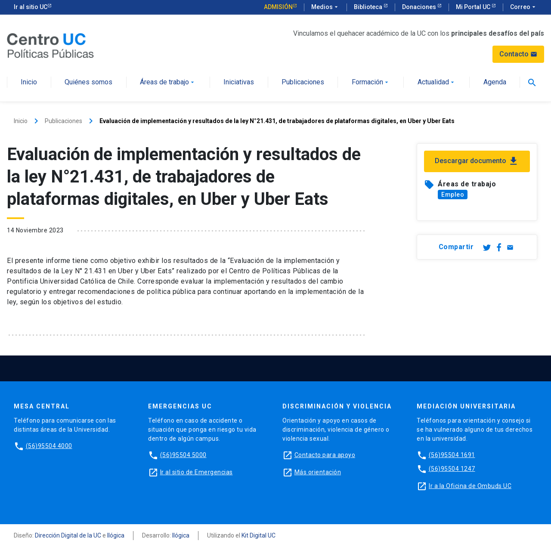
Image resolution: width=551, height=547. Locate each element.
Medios (325, 7)
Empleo (452, 194)
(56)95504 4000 (49, 445)
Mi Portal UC (474, 6)
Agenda (494, 82)
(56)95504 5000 (183, 454)
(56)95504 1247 (452, 469)
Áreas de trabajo (168, 82)
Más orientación (317, 472)
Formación (371, 82)
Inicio (29, 82)
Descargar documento (477, 161)
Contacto (518, 54)
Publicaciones (303, 82)
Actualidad (437, 82)
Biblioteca (369, 6)
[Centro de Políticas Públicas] (50, 45)
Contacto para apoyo (325, 454)
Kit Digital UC (258, 535)
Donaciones (419, 6)
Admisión (278, 6)
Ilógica (115, 535)
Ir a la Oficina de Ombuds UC (470, 485)
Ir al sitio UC (30, 6)
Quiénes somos (88, 82)
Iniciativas (238, 82)
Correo (523, 7)
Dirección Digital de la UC (68, 535)
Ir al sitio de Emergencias (196, 472)
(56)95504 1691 (452, 454)
